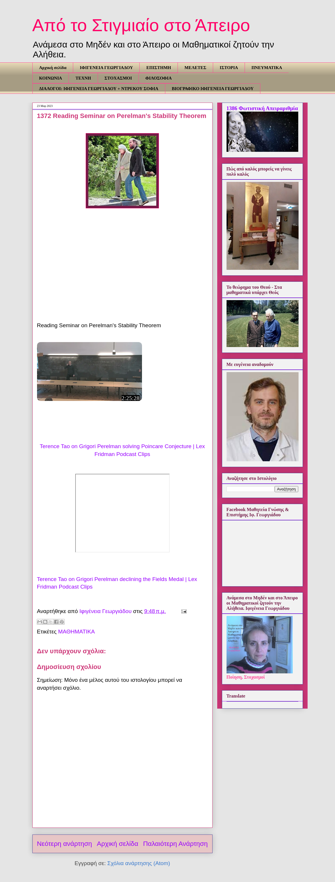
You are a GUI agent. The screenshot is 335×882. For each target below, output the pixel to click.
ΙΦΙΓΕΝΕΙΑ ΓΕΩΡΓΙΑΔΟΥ (106, 67)
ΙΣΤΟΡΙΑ (229, 67)
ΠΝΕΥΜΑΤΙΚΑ (266, 67)
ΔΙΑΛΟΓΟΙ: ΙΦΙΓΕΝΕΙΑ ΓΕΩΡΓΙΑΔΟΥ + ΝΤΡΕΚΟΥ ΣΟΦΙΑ (98, 88)
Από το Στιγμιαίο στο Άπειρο (141, 25)
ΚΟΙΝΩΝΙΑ (50, 78)
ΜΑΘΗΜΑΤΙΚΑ (76, 632)
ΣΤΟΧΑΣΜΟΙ (118, 78)
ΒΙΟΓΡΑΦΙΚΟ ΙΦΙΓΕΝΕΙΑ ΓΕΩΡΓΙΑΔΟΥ (213, 88)
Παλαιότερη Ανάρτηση (175, 843)
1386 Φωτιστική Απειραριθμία (262, 108)
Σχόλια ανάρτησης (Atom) (138, 863)
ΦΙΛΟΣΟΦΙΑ (158, 78)
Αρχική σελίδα (52, 67)
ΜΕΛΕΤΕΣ (195, 67)
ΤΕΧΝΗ (83, 78)
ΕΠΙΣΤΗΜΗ (158, 67)
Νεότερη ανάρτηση (64, 843)
